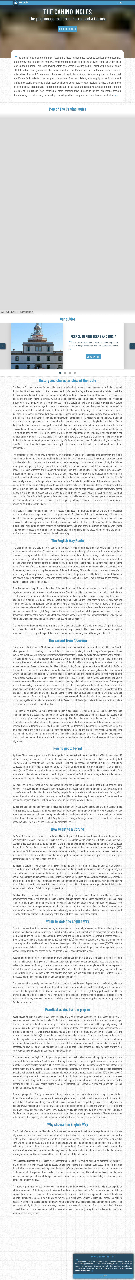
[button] (2, 346)
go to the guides (67, 28)
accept (103, 1276)
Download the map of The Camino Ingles (17, 311)
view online (93, 357)
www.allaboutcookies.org (82, 1270)
